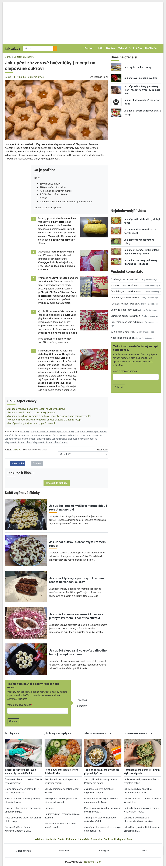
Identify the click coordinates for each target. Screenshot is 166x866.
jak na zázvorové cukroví (58, 435)
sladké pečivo (44, 438)
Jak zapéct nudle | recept (138, 67)
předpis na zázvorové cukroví (86, 435)
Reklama (71, 839)
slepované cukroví (77, 438)
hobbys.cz (12, 733)
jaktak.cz (39, 839)
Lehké (8, 77)
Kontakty (51, 839)
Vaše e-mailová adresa (19, 705)
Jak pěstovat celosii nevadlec (140, 78)
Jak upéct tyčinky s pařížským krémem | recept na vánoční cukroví (77, 580)
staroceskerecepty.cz (99, 733)
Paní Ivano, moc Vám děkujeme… (127, 322)
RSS (144, 850)
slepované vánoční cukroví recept (50, 442)
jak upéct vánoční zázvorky (44, 431)
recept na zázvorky (85, 431)
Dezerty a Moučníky (24, 56)
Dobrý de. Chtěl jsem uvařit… (125, 309)
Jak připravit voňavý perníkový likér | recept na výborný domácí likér (142, 90)
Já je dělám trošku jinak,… (123, 331)
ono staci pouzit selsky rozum (126, 285)
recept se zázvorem (34, 435)
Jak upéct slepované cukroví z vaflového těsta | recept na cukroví (78, 652)
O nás (61, 839)
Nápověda (83, 839)
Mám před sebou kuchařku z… (126, 316)
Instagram (82, 706)
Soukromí (109, 839)
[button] (56, 110)
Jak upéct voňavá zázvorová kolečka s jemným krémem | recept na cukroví (76, 616)
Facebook (82, 700)
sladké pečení (28, 438)
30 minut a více (36, 77)
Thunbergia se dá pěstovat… (125, 279)
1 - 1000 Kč (20, 77)
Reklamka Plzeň (92, 861)
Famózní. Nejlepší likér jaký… (125, 303)
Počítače (151, 48)
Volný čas (135, 48)
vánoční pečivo (59, 438)
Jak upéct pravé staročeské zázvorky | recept (31, 412)
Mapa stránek (124, 839)
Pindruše (49, 808)
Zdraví (122, 48)
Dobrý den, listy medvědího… (125, 297)
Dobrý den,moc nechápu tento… (127, 291)
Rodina (110, 48)
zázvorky (24, 431)
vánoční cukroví (13, 438)
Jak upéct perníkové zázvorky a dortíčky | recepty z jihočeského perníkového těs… (50, 416)
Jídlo (100, 48)
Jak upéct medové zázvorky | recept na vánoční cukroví (36, 409)
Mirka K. (17, 449)
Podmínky (96, 839)
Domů (8, 56)
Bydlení (89, 48)
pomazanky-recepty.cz (140, 733)
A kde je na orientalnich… (123, 337)
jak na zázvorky (66, 431)
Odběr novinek (23, 850)
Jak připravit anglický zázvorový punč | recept (31, 423)
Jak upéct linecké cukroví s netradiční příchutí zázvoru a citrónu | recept (44, 419)
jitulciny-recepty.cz (58, 733)
